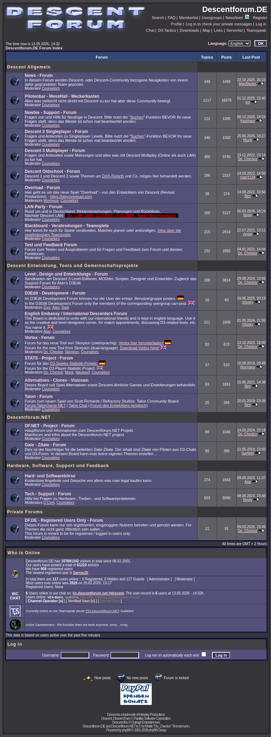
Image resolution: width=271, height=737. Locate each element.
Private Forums (25, 511)
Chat (150, 30)
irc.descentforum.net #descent (98, 593)
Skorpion (72, 352)
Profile (176, 24)
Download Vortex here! (139, 348)
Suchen (136, 117)
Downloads (189, 30)
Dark (65, 307)
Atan (56, 307)
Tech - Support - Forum (48, 493)
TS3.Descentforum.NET (102, 611)
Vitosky (247, 302)
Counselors (51, 88)
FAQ (171, 18)
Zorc (46, 307)
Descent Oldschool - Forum (52, 171)
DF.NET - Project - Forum (49, 425)
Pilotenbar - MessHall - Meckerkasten (62, 96)
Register (260, 18)
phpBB (126, 730)
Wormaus (51, 201)
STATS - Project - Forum (49, 358)
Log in (260, 24)
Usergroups (212, 18)
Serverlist (235, 30)
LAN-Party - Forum (43, 206)
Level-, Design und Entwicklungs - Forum (66, 274)
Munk (247, 140)
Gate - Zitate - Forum (45, 444)
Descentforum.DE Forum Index (34, 48)
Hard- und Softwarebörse (50, 475)
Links (218, 30)
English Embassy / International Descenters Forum (76, 313)
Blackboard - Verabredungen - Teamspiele (67, 225)
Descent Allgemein (29, 67)
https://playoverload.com (71, 196)
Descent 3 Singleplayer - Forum (56, 131)
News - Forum (39, 75)
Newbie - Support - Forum (51, 112)
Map (206, 30)
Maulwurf (83, 372)
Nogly (247, 215)
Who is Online (23, 552)
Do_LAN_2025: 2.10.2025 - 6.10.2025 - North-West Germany (121, 215)
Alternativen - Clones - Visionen (56, 380)
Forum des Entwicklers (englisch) (118, 405)
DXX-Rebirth (113, 176)
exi (247, 102)
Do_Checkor (248, 159)
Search (158, 18)
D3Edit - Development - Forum (55, 293)
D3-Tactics (167, 30)
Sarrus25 (80, 573)
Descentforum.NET (29, 417)
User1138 (247, 177)
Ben (248, 196)
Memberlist (188, 18)
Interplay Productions (152, 715)
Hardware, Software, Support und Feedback (58, 465)
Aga (248, 482)
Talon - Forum (39, 396)
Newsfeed (237, 18)
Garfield (247, 453)
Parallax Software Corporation (151, 718)
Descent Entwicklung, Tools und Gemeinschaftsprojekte (72, 265)
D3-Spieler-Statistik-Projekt (73, 363)
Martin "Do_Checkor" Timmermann (167, 726)
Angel (247, 234)
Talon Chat (78, 405)
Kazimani (247, 121)
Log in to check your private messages (219, 24)
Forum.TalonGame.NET (45, 405)
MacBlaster (248, 84)
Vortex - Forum (39, 337)
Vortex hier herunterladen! (141, 343)
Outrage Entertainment (145, 722)
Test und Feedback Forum (51, 244)
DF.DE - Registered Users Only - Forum (64, 520)
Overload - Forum (42, 187)
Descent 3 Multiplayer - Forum (55, 150)
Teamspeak (256, 30)
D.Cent (48, 503)
